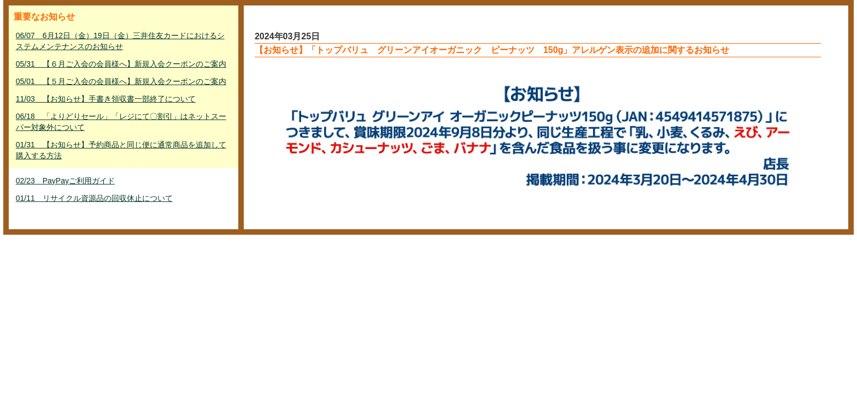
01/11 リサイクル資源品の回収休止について (94, 198)
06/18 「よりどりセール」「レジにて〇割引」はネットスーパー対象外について (121, 122)
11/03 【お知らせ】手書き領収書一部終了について (106, 98)
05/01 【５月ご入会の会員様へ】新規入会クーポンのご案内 (121, 81)
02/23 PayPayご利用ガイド (65, 180)
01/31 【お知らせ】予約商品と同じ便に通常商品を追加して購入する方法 (121, 150)
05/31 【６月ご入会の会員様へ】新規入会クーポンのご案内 (121, 63)
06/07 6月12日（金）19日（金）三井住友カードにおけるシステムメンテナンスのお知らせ (120, 41)
